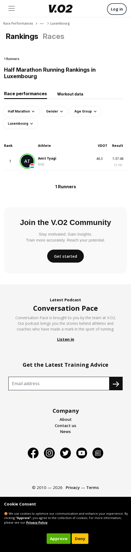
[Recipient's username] (58, 383)
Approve (58, 538)
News (65, 431)
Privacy (73, 487)
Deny (80, 538)
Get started (65, 256)
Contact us (65, 425)
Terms (92, 487)
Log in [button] (117, 9)
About (66, 419)
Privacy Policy (36, 522)
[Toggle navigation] (11, 8)
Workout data (70, 94)
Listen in (65, 339)
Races (53, 36)
